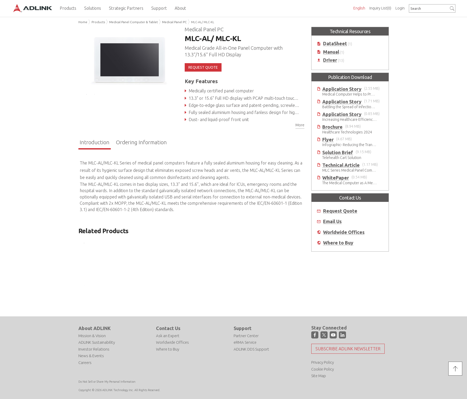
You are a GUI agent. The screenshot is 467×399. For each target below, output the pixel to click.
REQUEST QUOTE (203, 67)
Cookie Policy (322, 369)
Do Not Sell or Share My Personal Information (106, 381)
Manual (331, 51)
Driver (330, 60)
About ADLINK (94, 328)
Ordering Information (141, 142)
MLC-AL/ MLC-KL (202, 22)
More (299, 125)
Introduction (94, 142)
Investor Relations (93, 349)
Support (243, 328)
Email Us (332, 221)
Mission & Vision (92, 335)
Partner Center (246, 335)
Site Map (318, 375)
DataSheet (335, 43)
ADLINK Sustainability (96, 342)
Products (98, 22)
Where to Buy (338, 242)
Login (400, 8)
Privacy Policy (322, 362)
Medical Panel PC (174, 22)
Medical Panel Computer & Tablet (133, 22)
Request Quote (340, 210)
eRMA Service (245, 342)
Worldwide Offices (344, 232)
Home (82, 22)
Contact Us (168, 328)
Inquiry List (380, 8)
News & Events (91, 355)
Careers (85, 362)
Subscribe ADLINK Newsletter (347, 348)
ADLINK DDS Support (251, 349)
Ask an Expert (167, 335)
